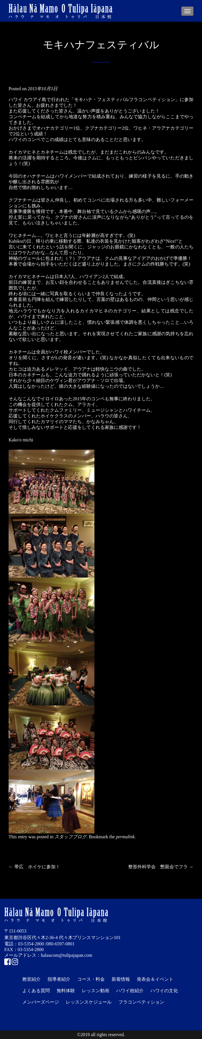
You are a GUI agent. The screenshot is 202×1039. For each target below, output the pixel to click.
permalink (125, 836)
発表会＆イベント (155, 979)
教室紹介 (31, 979)
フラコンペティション (141, 1002)
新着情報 (121, 979)
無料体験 (66, 990)
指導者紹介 (58, 979)
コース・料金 (91, 979)
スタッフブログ (70, 836)
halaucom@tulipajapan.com (66, 955)
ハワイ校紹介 (130, 990)
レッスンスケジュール (89, 1002)
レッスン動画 (95, 990)
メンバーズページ (40, 1002)
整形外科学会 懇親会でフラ (160, 866)
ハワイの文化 (164, 990)
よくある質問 (36, 990)
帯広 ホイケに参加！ (34, 866)
